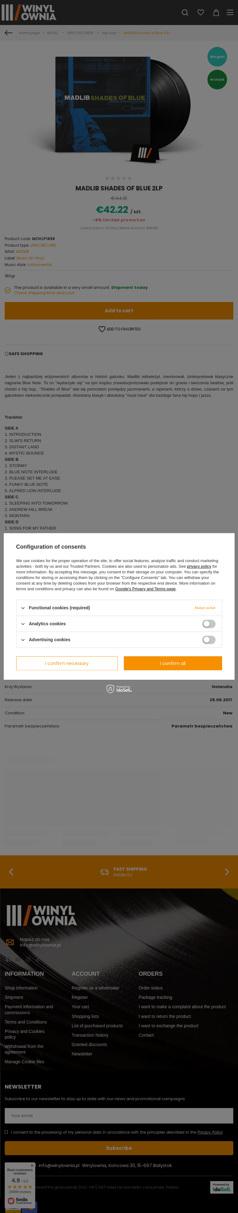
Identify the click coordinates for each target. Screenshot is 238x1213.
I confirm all (173, 663)
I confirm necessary (67, 663)
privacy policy (199, 566)
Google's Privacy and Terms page (145, 588)
